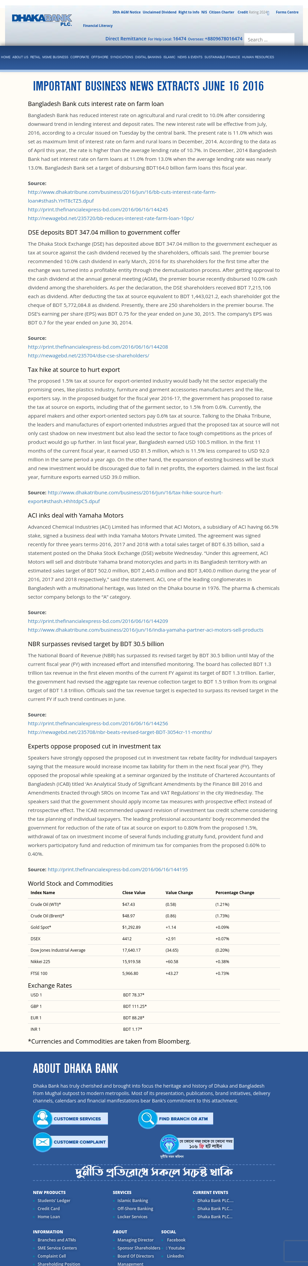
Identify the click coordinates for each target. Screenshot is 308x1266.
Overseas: (215, 38)
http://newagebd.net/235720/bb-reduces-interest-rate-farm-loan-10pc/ (111, 218)
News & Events (190, 57)
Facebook (176, 1240)
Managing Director (136, 1240)
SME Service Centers (57, 1248)
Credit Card (49, 1208)
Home (5, 57)
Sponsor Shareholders (139, 1248)
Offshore (99, 57)
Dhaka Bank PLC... (214, 1208)
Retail (35, 57)
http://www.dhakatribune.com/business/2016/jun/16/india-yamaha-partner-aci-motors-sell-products (145, 629)
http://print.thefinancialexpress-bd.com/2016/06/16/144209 (98, 621)
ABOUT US (20, 57)
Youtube (175, 1248)
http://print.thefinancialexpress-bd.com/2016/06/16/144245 (98, 209)
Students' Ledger (54, 1200)
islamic (169, 57)
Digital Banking (148, 57)
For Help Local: (167, 38)
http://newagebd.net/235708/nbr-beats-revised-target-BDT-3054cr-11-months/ (120, 732)
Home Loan (49, 1217)
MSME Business (55, 57)
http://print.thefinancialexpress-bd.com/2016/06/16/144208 (98, 346)
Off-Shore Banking (135, 1208)
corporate (79, 57)
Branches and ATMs (57, 1240)
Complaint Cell (52, 1256)
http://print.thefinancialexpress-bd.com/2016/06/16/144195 (118, 869)
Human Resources (258, 57)
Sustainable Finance (222, 57)
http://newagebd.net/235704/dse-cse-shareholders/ (88, 355)
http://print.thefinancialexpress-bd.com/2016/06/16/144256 (98, 723)
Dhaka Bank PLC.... (215, 1200)
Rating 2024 (251, 12)
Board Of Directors (136, 1256)
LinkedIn (175, 1256)
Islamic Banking (133, 1200)
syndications (121, 57)
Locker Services (133, 1217)
